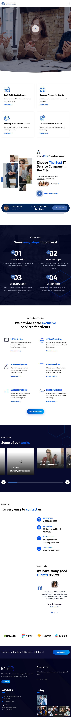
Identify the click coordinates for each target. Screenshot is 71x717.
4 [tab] (40, 482)
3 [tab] (31, 482)
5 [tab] (49, 482)
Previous (3, 482)
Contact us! (60, 209)
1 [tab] (12, 482)
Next (67, 482)
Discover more (15, 352)
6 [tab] (58, 482)
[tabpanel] (50, 462)
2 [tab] (21, 482)
